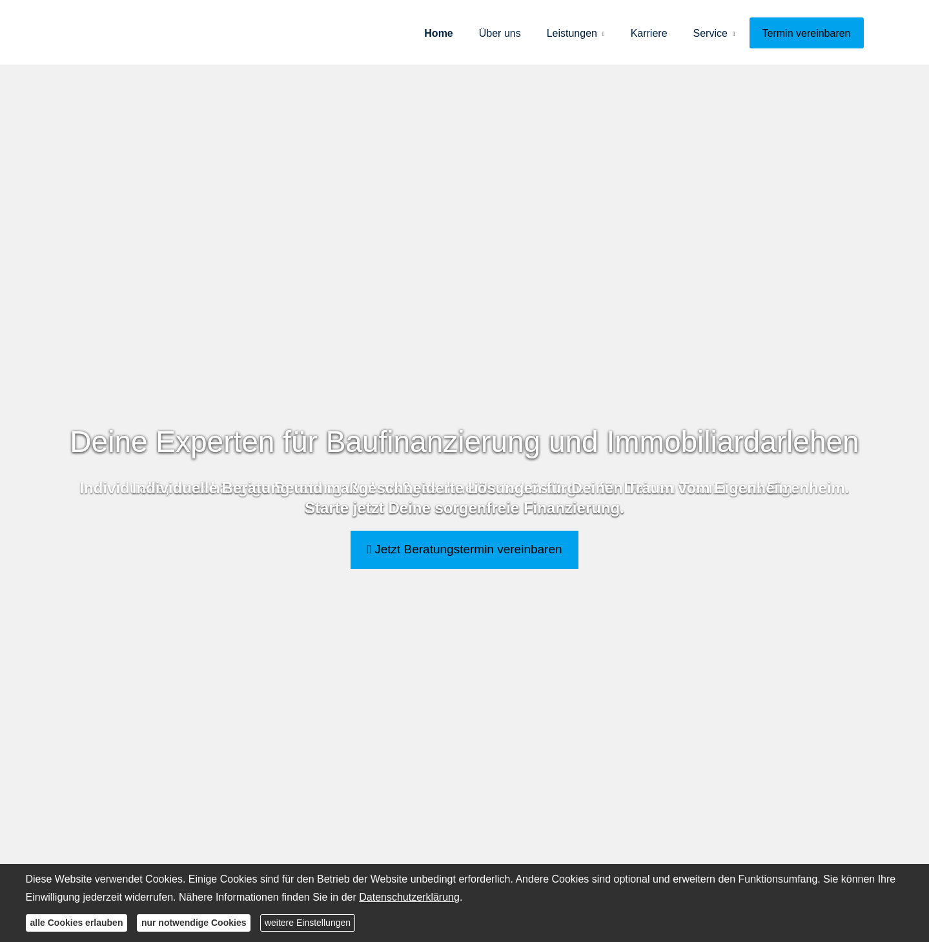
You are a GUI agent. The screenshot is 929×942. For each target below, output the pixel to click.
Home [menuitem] (438, 33)
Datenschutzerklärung (409, 897)
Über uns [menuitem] (500, 33)
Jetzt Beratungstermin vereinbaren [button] (464, 549)
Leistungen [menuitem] (572, 33)
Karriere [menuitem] (649, 33)
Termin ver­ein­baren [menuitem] (806, 33)
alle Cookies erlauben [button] (76, 922)
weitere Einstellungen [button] (308, 922)
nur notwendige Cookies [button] (194, 922)
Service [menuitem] (710, 33)
